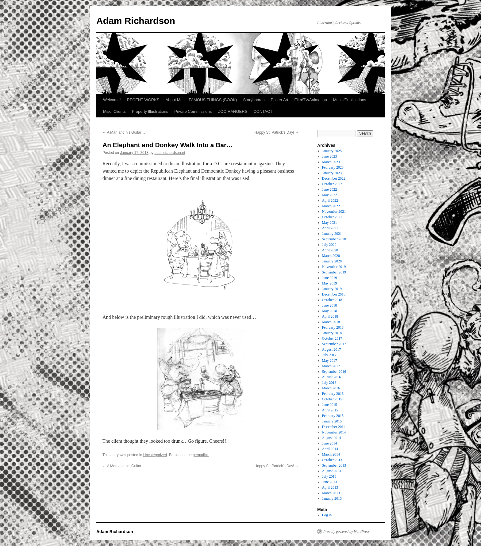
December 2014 (333, 427)
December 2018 (333, 294)
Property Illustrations (150, 111)
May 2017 (329, 360)
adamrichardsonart (170, 153)
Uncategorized (155, 455)
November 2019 (334, 267)
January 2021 (332, 233)
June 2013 (329, 482)
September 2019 (334, 272)
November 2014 (334, 432)
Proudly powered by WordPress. (347, 531)
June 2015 (329, 405)
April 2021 (330, 228)
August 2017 (331, 349)
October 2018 (332, 300)
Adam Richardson (135, 21)
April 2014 (330, 449)
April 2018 (330, 316)
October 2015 (332, 399)
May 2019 (329, 283)
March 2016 (331, 388)
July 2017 (329, 355)
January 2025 (332, 151)
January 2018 (332, 333)
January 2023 (332, 173)
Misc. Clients (114, 111)
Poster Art (279, 99)
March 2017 (331, 366)
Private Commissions (193, 111)
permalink (201, 455)
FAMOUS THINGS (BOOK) (213, 99)
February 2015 (333, 416)
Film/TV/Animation (310, 99)
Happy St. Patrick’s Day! (277, 132)
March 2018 (331, 322)
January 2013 (332, 498)
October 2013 (332, 460)
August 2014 (331, 438)
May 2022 (329, 195)
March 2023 (331, 162)
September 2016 (334, 371)
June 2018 (329, 305)
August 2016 (331, 377)
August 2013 (331, 471)
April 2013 (330, 487)
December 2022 (333, 178)
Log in (327, 515)
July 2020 (329, 244)
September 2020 (334, 239)
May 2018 (329, 311)
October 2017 (332, 338)
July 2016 (329, 382)
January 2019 (332, 289)
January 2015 (332, 421)
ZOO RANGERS (232, 111)
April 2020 (330, 250)
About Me (174, 99)
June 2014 (329, 443)
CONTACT (262, 111)
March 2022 (331, 206)
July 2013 (329, 476)
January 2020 (332, 261)
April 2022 (330, 200)
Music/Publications (349, 99)
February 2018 (333, 327)
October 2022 (332, 184)
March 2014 (331, 454)
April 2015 (330, 410)
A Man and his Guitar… (123, 132)
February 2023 (333, 167)
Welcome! (112, 99)
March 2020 (331, 256)
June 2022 (329, 189)
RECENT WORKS (143, 99)
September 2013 (334, 465)
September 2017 (334, 344)
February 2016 (333, 393)
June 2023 (329, 156)
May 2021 (329, 222)
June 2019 (329, 278)
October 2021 (332, 217)
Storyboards (253, 99)
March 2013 (331, 493)
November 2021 (334, 211)
